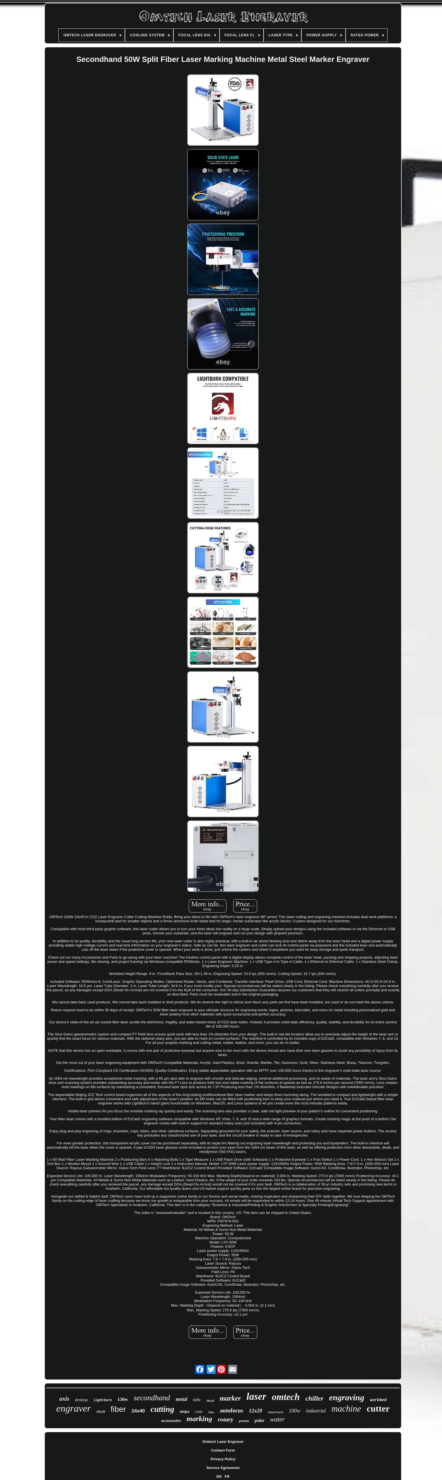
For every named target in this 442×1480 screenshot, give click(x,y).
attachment (275, 1412)
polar (259, 1420)
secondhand (152, 1398)
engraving (346, 1397)
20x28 (100, 1412)
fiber (118, 1409)
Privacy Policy (223, 1459)
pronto (244, 1421)
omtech (286, 1397)
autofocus (231, 1410)
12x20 (255, 1411)
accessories (171, 1420)
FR (227, 1476)
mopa (184, 1411)
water (277, 1419)
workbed (378, 1400)
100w (294, 1411)
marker (230, 1398)
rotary (225, 1419)
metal (181, 1399)
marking (199, 1419)
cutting (162, 1409)
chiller (314, 1398)
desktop (81, 1400)
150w (211, 1412)
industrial (316, 1411)
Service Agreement (222, 1468)
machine (346, 1409)
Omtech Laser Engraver (223, 1441)
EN (219, 1476)
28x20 (210, 1400)
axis (64, 1398)
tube (197, 1399)
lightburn (103, 1400)
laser (256, 1396)
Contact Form (223, 1450)
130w (123, 1399)
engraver (73, 1408)
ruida (198, 1411)
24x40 (138, 1411)
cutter (378, 1408)
